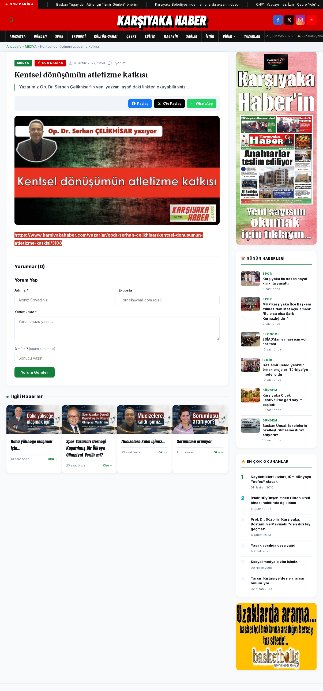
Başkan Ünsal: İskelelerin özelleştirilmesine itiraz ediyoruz (284, 430)
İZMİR (210, 36)
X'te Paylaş (169, 104)
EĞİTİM (150, 36)
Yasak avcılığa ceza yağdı (273, 545)
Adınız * (21, 290)
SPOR (59, 36)
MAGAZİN (171, 36)
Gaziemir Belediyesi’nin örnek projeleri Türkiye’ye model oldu (285, 369)
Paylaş (140, 104)
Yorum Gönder (34, 372)
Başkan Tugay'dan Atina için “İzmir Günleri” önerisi (106, 4)
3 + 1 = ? (34, 348)
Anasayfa (18, 36)
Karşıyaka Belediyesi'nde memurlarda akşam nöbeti (206, 4)
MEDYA (31, 46)
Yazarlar (252, 36)
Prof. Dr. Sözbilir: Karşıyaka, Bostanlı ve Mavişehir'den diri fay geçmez (280, 524)
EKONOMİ (79, 36)
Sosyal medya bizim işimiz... (276, 561)
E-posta (125, 290)
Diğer (229, 36)
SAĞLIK (191, 36)
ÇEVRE (131, 36)
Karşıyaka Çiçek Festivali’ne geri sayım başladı (282, 400)
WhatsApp (201, 104)
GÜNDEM (40, 36)
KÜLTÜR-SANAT (106, 36)
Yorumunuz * (25, 311)
